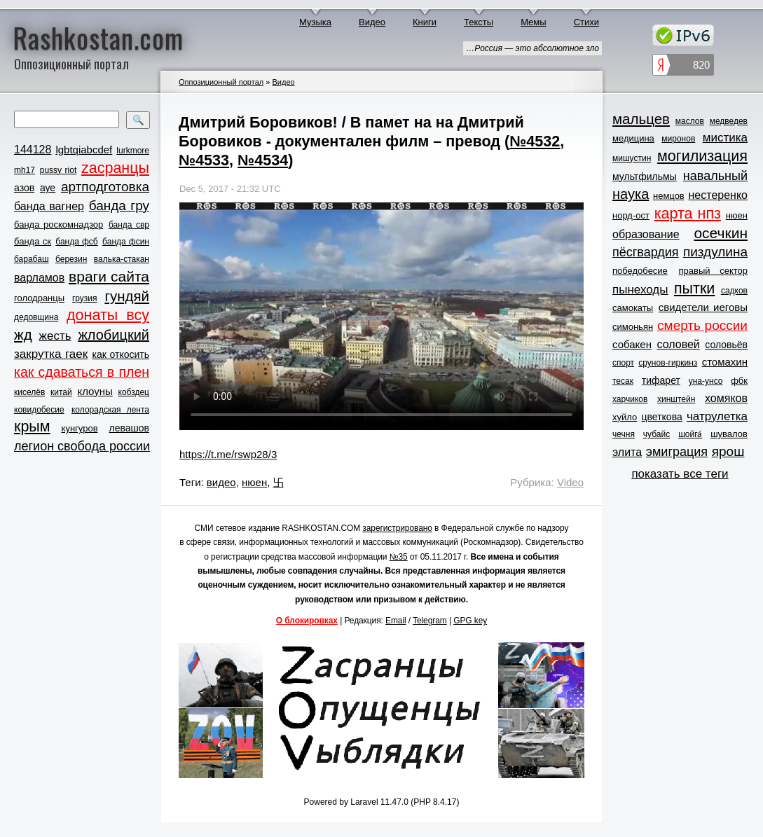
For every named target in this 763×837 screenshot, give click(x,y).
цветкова (662, 416)
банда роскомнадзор (58, 224)
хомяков (726, 398)
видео (221, 482)
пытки (694, 288)
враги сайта (109, 276)
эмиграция (677, 452)
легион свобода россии (82, 446)
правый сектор (713, 270)
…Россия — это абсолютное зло (532, 48)
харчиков (629, 399)
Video (570, 482)
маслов (689, 121)
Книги (425, 22)
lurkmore (132, 150)
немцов (669, 196)
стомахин (725, 362)
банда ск (32, 241)
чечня (623, 434)
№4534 (263, 160)
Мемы (534, 22)
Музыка (315, 22)
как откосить (120, 354)
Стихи (586, 22)
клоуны (94, 391)
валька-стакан (121, 259)
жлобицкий (113, 335)
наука (630, 194)
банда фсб (76, 242)
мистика (725, 137)
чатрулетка (717, 416)
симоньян (632, 326)
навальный (715, 176)
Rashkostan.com (98, 37)
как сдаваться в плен (81, 372)
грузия (84, 298)
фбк (739, 380)
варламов (39, 278)
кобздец (133, 392)
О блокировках (307, 620)
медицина (633, 138)
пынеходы (640, 289)
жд (23, 334)
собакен (632, 344)
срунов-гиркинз (667, 363)
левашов (129, 428)
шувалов (729, 434)
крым (32, 426)
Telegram (430, 620)
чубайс (656, 434)
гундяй (126, 296)
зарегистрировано (397, 528)
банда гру (119, 205)
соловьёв (726, 344)
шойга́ (690, 434)
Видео (372, 22)
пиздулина (715, 251)
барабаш (31, 259)
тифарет (661, 380)
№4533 (204, 160)
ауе (47, 187)
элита (627, 452)
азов (24, 187)
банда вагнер (49, 206)
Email (395, 620)
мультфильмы (644, 176)
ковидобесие (39, 410)
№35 (399, 557)
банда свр (129, 225)
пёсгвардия (645, 252)
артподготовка (105, 186)
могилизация (702, 156)
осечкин (721, 233)
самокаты (632, 308)
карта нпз (687, 213)
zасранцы (115, 168)
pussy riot (58, 170)
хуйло (624, 417)
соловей (678, 344)
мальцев (641, 119)
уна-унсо (706, 381)
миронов (678, 139)
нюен (254, 482)
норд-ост (630, 215)
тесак (622, 381)
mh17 (24, 170)
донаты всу (108, 315)
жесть (55, 336)
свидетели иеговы (703, 307)
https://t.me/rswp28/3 (228, 454)
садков (734, 291)
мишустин (631, 158)
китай (61, 392)
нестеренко (718, 195)
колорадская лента (110, 410)
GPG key (470, 620)
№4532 (534, 141)
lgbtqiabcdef (83, 149)
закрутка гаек (51, 354)
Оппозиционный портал (221, 82)
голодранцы (39, 298)
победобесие (640, 270)
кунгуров (80, 428)
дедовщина (36, 317)
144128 (32, 149)
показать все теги (679, 473)
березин (71, 259)
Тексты (478, 22)
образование (646, 234)
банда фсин (125, 242)
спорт (623, 363)
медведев (729, 121)
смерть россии (702, 325)
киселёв (29, 392)
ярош (728, 451)
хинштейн (676, 399)
